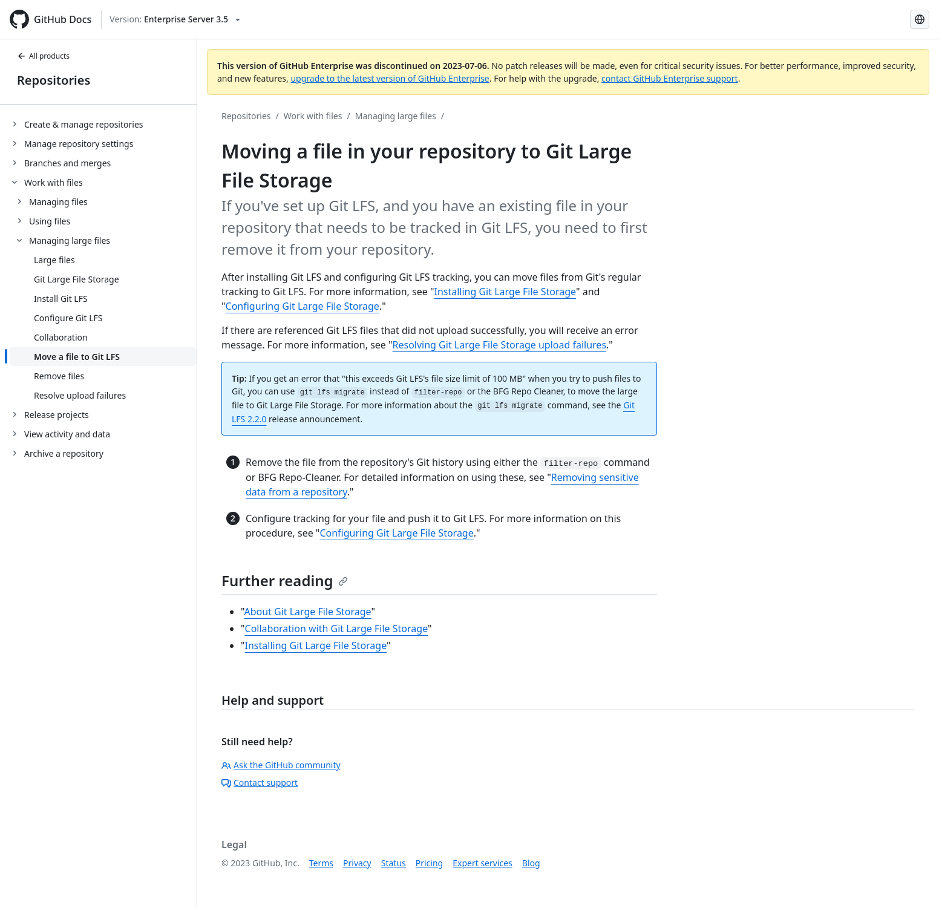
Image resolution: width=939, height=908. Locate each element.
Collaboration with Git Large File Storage (336, 628)
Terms (321, 863)
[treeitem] (103, 124)
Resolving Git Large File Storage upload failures (500, 344)
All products (43, 56)
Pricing (429, 863)
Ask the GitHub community (281, 765)
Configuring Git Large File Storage (302, 306)
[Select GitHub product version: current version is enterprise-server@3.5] (175, 19)
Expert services (482, 863)
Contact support (259, 782)
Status (393, 863)
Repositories (53, 80)
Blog (531, 863)
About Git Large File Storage (307, 611)
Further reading (284, 580)
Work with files (313, 116)
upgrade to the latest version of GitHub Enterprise (389, 78)
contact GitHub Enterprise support (669, 78)
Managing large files (395, 116)
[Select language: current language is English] (919, 19)
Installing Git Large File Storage (505, 291)
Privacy (357, 863)
